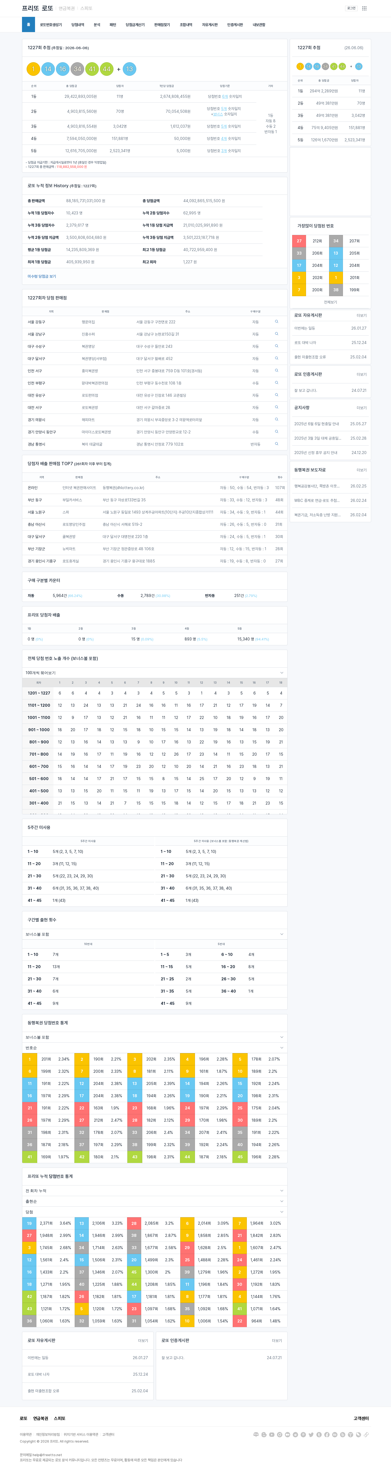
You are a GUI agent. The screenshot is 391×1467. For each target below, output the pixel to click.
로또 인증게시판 (175, 1340)
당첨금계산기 (135, 25)
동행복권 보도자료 (310, 470)
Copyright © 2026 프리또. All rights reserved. (54, 1441)
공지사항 (302, 407)
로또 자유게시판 (41, 1340)
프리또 (30, 8)
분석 (97, 25)
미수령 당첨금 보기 (42, 276)
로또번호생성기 (51, 25)
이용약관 (26, 1434)
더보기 (143, 1340)
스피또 (86, 8)
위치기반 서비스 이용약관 (81, 1434)
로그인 (351, 8)
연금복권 (67, 8)
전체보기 (330, 302)
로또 (47, 8)
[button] (364, 8)
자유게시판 (210, 25)
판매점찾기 (162, 25)
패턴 (113, 25)
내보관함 (259, 25)
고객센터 (361, 1418)
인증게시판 (235, 25)
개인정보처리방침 (48, 1434)
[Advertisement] (330, 182)
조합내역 (186, 25)
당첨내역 (77, 25)
